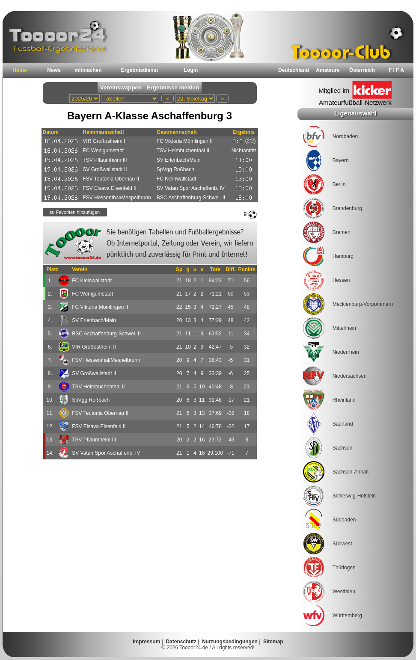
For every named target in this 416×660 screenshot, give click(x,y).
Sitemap (273, 642)
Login (191, 70)
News (53, 70)
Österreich (362, 70)
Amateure (327, 70)
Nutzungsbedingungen (230, 642)
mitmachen (87, 70)
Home (19, 70)
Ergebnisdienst (139, 70)
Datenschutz (181, 642)
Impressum (146, 642)
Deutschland (293, 70)
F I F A (396, 70)
